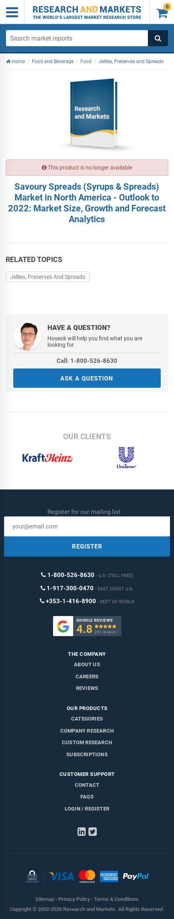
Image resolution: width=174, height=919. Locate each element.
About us (87, 664)
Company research (87, 731)
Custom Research (87, 742)
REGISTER (87, 546)
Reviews (87, 688)
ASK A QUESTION (86, 378)
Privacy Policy (74, 899)
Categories (87, 719)
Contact (87, 785)
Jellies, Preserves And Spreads (47, 277)
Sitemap (44, 899)
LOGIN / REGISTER (87, 809)
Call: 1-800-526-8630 (87, 360)
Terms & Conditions (116, 899)
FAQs (87, 797)
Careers (87, 676)
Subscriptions (87, 754)
